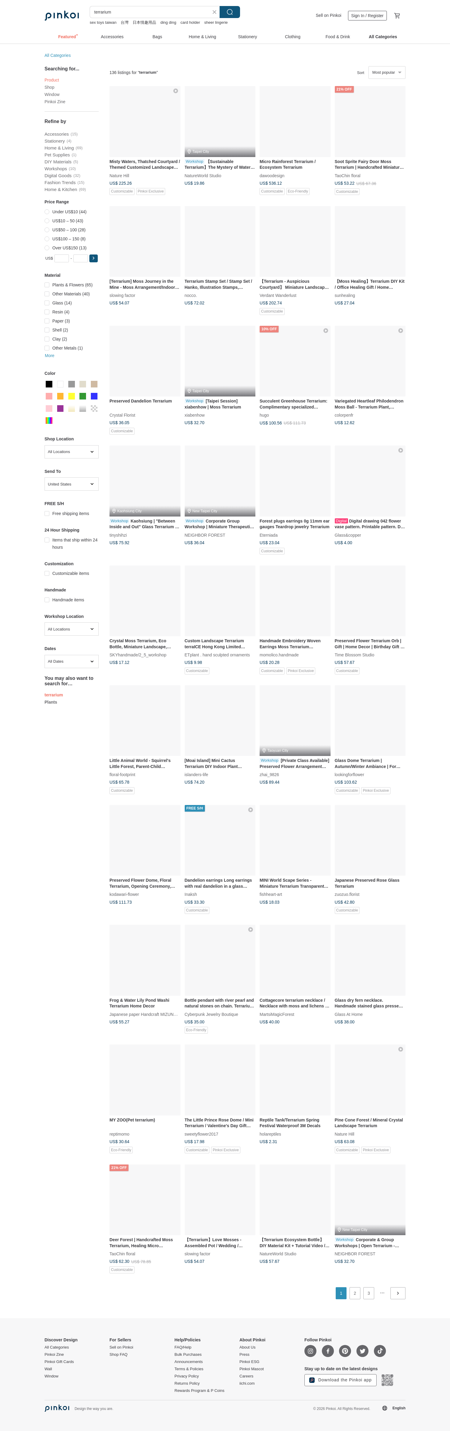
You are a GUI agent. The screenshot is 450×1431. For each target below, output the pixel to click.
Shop (49, 87)
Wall (48, 1369)
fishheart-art (271, 894)
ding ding (168, 22)
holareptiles (270, 1133)
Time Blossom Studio (354, 654)
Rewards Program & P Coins (199, 1391)
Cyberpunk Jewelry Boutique (211, 1014)
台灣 (124, 22)
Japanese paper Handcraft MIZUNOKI (145, 1014)
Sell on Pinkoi (328, 15)
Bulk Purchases (188, 1354)
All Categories (58, 55)
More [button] (49, 355)
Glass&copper (348, 534)
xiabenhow (195, 415)
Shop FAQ (118, 1354)
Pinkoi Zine (55, 101)
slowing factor (122, 295)
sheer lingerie (216, 22)
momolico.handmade (279, 654)
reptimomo (119, 1133)
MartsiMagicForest (277, 1014)
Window (52, 94)
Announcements (188, 1362)
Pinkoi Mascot (251, 1369)
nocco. (191, 295)
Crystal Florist (122, 415)
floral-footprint (122, 774)
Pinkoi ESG (249, 1362)
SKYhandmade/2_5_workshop (137, 654)
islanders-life (196, 774)
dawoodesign (272, 175)
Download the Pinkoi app (340, 1380)
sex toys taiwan (103, 22)
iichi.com (247, 1383)
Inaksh (191, 894)
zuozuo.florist (347, 894)
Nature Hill (119, 175)
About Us (247, 1347)
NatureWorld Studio (203, 175)
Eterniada (269, 534)
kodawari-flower (124, 894)
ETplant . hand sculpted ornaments (217, 654)
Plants (51, 702)
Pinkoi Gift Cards (59, 1362)
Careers (246, 1376)
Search (229, 12)
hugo (264, 415)
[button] (93, 258)
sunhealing (345, 295)
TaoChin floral (348, 175)
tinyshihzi (118, 534)
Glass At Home (349, 1014)
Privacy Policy (186, 1376)
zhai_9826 (269, 774)
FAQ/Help (182, 1347)
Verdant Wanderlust (278, 295)
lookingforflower (349, 774)
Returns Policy (187, 1383)
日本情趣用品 (144, 22)
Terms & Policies (188, 1369)
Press (244, 1354)
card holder (190, 22)
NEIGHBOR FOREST (205, 534)
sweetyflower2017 (201, 1133)
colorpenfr (344, 415)
